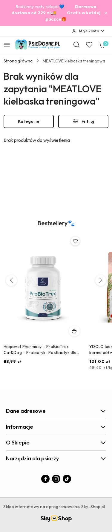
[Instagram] (56, 479)
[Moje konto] (88, 31)
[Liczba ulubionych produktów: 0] (89, 44)
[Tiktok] (67, 479)
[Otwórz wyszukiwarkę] (76, 44)
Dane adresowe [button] (56, 410)
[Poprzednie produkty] (11, 280)
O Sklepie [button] (56, 442)
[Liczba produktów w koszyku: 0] (101, 44)
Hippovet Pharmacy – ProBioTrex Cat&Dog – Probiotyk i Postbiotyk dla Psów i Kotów (40, 349)
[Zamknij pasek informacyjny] (105, 13)
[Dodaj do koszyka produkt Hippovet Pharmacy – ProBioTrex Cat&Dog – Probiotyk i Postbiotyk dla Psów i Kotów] (74, 331)
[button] (56, 226)
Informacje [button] (56, 426)
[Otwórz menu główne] (7, 44)
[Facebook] (45, 479)
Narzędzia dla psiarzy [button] (56, 458)
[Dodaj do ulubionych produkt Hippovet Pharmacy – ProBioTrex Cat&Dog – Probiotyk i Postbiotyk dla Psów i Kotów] (75, 241)
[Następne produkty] (100, 280)
